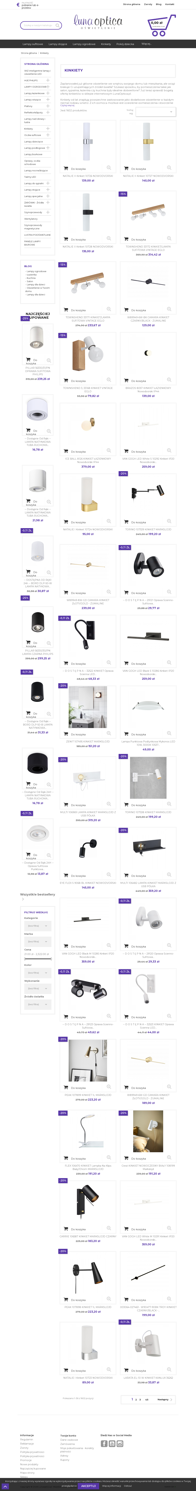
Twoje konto (68, 1435)
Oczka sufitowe (32, 135)
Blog (158, 4)
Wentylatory (31, 219)
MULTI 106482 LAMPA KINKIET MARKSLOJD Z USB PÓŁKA (148, 884)
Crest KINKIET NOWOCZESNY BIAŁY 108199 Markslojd (148, 1167)
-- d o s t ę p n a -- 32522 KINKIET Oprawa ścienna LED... (88, 672)
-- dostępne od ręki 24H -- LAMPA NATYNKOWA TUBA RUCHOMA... (38, 795)
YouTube (112, 1443)
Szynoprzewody (33, 212)
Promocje (26, 1460)
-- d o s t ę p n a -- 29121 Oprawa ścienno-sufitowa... (148, 602)
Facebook (104, 1443)
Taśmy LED (30, 177)
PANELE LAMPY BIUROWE (32, 243)
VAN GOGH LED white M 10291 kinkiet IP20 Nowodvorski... (148, 1238)
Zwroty (148, 4)
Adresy (64, 1455)
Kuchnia (31, 278)
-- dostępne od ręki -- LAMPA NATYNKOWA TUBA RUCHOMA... (38, 442)
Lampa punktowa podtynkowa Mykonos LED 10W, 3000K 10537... (148, 743)
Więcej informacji (111, 1486)
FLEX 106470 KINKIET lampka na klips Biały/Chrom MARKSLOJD (88, 1167)
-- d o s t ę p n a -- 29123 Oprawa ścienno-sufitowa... (87, 1026)
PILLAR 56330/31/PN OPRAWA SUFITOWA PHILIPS (37, 371)
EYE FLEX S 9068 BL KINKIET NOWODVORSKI (88, 882)
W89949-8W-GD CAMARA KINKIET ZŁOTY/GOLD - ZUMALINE (88, 602)
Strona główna (131, 4)
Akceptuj (88, 1486)
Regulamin (26, 1439)
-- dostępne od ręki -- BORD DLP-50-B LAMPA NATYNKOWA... (38, 725)
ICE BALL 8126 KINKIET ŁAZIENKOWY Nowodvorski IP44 (88, 460)
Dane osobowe (69, 1439)
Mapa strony (27, 1472)
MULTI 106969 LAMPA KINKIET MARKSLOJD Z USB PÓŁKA (88, 814)
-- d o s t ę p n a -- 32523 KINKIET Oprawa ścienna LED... (148, 1026)
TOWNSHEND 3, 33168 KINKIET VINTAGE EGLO (88, 390)
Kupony (64, 1459)
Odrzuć (128, 1486)
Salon (30, 281)
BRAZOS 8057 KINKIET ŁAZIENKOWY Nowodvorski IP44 (148, 390)
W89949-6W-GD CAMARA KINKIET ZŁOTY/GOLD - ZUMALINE (148, 1097)
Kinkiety (28, 129)
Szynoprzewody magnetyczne (33, 227)
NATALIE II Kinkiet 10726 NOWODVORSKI (88, 175)
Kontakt (169, 4)
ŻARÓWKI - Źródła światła (34, 204)
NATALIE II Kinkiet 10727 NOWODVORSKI (148, 175)
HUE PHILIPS (31, 80)
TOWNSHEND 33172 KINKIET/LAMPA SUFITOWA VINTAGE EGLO (148, 248)
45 (147, 1399)
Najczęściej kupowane (33, 1468)
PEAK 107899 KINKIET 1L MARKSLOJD (88, 1095)
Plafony (28, 106)
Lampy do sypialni (34, 183)
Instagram (120, 1443)
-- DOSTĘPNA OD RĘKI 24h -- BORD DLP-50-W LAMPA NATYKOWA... (38, 583)
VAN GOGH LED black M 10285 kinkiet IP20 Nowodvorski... (88, 955)
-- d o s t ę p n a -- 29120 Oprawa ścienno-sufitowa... (148, 955)
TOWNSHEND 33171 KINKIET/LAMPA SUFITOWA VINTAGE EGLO (88, 319)
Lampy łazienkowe (34, 93)
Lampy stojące (32, 190)
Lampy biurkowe (33, 154)
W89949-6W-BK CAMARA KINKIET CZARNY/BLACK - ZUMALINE (148, 319)
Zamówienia (67, 1444)
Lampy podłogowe (34, 148)
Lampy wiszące (32, 99)
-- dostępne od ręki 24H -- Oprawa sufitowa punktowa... (38, 866)
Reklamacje (27, 1443)
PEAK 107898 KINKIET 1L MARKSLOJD (87, 1307)
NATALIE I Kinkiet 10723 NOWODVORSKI (88, 1377)
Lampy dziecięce (33, 141)
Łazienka (32, 274)
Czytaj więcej (67, 105)
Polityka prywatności (32, 1452)
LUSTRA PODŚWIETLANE (37, 235)
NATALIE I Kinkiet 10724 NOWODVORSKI (88, 529)
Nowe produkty (29, 1464)
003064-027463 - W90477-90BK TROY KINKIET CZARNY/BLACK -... (148, 1309)
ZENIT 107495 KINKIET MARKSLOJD (88, 741)
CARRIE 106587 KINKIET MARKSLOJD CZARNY (88, 1236)
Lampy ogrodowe (36, 271)
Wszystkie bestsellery (37, 897)
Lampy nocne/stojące (36, 170)
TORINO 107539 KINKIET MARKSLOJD (148, 529)
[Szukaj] (41, 25)
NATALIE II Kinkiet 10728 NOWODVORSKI (88, 246)
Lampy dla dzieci (36, 284)
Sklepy (24, 1476)
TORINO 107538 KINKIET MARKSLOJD (148, 812)
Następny (166, 1400)
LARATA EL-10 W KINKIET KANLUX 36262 (148, 1377)
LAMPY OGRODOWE (35, 87)
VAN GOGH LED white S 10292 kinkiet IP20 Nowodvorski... (148, 460)
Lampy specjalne (33, 196)
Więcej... (147, 43)
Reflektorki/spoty (33, 112)
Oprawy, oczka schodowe (32, 162)
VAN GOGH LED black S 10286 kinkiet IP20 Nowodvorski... (148, 672)
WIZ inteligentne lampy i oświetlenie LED (37, 72)
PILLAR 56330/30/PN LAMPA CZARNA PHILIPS (37, 652)
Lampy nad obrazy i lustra (34, 121)
